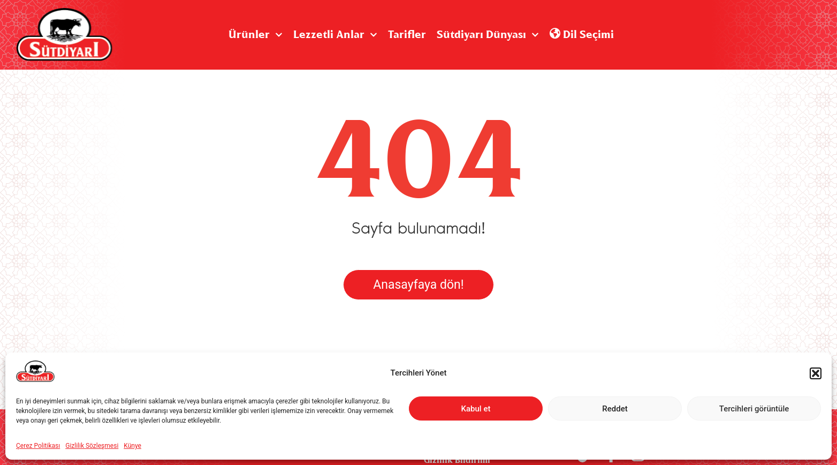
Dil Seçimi (582, 34)
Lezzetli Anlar (335, 34)
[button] (815, 373)
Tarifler (407, 34)
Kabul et (476, 409)
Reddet (614, 409)
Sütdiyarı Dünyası (488, 34)
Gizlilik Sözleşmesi (91, 445)
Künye (132, 445)
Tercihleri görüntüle (754, 409)
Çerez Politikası (38, 445)
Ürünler (256, 34)
